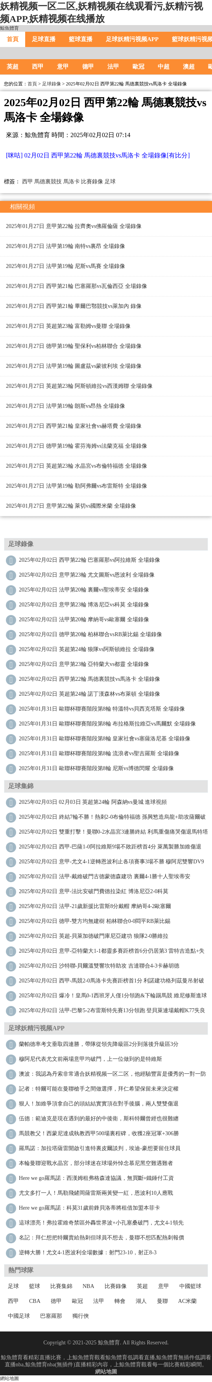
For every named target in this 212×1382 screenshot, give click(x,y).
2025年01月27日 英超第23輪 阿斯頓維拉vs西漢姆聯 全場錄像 (79, 386)
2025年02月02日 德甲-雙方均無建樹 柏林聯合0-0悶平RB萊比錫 (94, 921)
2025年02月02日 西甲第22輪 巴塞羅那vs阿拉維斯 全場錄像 (89, 560)
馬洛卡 (71, 182)
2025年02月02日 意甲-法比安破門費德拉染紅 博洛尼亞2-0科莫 (93, 891)
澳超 (189, 66)
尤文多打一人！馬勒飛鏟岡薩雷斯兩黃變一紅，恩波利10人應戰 (96, 1193)
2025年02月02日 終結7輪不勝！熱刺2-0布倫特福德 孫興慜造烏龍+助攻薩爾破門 (112, 819)
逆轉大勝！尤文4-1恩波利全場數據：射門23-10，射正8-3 (88, 1252)
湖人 (141, 1301)
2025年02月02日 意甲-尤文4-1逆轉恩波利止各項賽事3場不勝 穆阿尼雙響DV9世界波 (111, 863)
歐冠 (138, 66)
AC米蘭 (187, 1301)
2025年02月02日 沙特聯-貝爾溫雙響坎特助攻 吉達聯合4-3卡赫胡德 (99, 966)
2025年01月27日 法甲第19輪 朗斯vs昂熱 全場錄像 (65, 406)
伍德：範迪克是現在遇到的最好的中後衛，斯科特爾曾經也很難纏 (99, 1119)
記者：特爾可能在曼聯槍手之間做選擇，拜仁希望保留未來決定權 (99, 1089)
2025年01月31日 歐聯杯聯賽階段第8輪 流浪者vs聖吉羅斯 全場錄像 (99, 753)
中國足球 (19, 1316)
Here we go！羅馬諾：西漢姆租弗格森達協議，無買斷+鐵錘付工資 (96, 1178)
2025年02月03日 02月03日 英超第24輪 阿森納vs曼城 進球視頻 (93, 802)
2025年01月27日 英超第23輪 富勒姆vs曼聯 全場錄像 (68, 326)
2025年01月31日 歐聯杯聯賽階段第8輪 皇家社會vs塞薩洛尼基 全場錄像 (104, 739)
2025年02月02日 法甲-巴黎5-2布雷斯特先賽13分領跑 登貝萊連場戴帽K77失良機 (112, 1012)
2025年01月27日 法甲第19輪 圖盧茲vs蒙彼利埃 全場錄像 (74, 366)
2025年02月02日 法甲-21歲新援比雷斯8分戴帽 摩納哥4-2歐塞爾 (95, 906)
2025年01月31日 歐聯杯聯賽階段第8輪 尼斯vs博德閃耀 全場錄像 (96, 768)
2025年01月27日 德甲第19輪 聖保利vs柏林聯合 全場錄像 (74, 346)
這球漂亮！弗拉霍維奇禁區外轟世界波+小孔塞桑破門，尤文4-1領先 (101, 1223)
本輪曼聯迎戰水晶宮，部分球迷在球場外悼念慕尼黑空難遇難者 (96, 1163)
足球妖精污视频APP (132, 39)
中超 (164, 66)
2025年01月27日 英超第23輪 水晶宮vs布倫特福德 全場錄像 (76, 466)
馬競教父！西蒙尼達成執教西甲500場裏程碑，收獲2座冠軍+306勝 (99, 1133)
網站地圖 (106, 1372)
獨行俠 (80, 1316)
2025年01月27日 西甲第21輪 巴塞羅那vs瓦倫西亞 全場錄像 (76, 286)
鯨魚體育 (9, 28)
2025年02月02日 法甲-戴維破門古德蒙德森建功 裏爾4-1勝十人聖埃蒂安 (104, 876)
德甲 (88, 66)
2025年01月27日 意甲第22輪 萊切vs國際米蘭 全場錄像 (71, 506)
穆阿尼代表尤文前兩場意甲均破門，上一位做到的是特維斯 (90, 1059)
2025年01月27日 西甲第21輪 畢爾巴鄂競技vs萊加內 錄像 (74, 306)
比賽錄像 (92, 182)
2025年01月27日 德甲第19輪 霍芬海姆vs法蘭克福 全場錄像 (76, 446)
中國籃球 (190, 1286)
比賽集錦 (61, 1286)
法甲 (113, 66)
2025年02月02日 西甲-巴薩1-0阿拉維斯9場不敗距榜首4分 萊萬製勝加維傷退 (110, 847)
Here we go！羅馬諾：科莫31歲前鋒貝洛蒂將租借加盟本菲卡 (89, 1208)
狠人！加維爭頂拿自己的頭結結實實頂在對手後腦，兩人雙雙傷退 (99, 1104)
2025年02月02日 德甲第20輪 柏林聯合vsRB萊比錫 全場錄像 (90, 634)
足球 (110, 182)
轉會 (119, 1301)
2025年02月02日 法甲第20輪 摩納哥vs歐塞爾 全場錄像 (84, 619)
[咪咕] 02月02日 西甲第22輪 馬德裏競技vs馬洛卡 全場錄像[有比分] (98, 155)
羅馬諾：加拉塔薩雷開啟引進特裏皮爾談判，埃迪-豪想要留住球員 (100, 1148)
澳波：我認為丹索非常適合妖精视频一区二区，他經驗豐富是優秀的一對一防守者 (112, 1076)
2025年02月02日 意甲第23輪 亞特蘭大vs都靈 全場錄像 (84, 664)
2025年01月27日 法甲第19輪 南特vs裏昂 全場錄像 (65, 246)
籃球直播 (80, 39)
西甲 (38, 66)
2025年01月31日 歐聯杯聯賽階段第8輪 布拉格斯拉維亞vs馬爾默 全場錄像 (107, 724)
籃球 (34, 1286)
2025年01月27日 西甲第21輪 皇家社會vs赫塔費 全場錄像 (74, 426)
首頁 (12, 39)
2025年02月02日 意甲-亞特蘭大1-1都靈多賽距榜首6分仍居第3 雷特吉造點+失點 (112, 953)
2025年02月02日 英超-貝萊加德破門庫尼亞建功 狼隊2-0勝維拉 (93, 936)
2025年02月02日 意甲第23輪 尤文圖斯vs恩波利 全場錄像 (87, 575)
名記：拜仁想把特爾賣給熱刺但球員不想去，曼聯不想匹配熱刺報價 (101, 1238)
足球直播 (43, 39)
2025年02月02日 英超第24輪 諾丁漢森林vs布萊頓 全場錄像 (89, 694)
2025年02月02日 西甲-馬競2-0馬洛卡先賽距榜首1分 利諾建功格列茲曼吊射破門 (111, 983)
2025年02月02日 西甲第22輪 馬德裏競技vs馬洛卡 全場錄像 (89, 679)
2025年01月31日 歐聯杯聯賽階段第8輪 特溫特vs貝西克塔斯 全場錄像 (102, 709)
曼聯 (162, 1301)
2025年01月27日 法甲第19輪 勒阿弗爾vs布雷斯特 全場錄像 (76, 486)
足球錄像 (51, 84)
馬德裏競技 (48, 182)
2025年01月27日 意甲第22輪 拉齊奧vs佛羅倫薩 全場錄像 (74, 226)
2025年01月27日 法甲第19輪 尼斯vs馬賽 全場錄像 (65, 266)
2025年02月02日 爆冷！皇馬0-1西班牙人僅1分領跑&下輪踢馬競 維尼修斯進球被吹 (113, 997)
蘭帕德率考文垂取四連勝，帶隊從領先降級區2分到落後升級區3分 (99, 1044)
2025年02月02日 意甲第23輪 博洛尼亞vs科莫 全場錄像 (84, 605)
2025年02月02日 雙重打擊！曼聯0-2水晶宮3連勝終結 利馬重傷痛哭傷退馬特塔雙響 (113, 834)
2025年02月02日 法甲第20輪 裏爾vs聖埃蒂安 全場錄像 (84, 590)
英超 (12, 66)
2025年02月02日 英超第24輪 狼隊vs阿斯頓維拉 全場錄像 (87, 649)
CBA (35, 1301)
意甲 (63, 66)
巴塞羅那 (51, 1316)
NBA (88, 1286)
